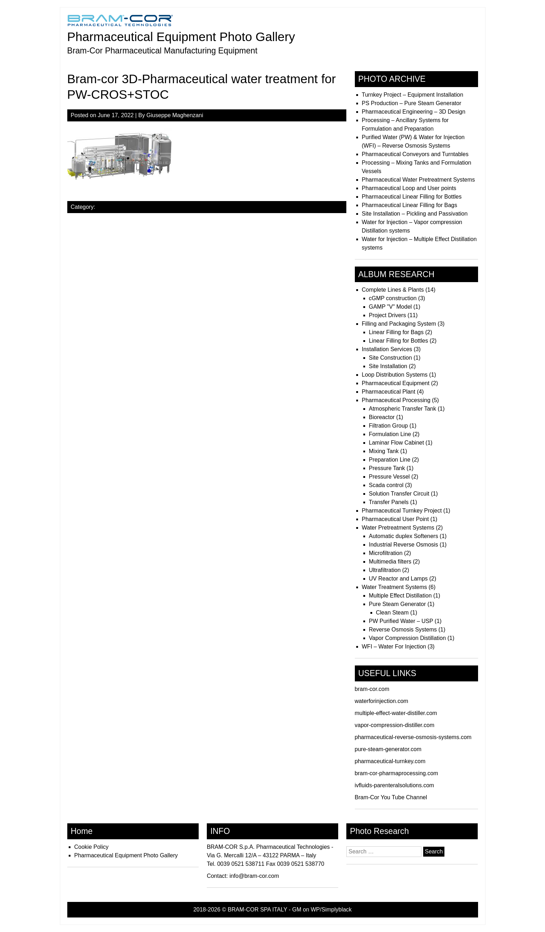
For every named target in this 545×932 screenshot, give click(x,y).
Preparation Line (389, 460)
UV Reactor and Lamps (398, 579)
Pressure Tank (387, 468)
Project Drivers (387, 315)
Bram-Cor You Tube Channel (391, 797)
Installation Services (387, 349)
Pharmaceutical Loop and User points (409, 188)
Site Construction (390, 358)
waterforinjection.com (381, 701)
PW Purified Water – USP (401, 621)
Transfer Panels (389, 502)
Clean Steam (392, 613)
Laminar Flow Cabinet (396, 443)
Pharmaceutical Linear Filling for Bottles (412, 197)
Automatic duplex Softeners (403, 536)
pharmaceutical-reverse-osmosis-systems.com (413, 737)
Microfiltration (386, 553)
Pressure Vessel (389, 477)
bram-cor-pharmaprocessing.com (396, 773)
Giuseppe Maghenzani (175, 115)
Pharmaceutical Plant (388, 392)
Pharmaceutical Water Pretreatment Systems (418, 180)
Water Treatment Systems (394, 587)
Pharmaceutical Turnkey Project (402, 511)
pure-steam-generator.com (388, 749)
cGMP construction (393, 298)
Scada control (386, 485)
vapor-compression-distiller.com (395, 725)
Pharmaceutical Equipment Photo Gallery (181, 37)
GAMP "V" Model (390, 307)
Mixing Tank (384, 451)
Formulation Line (390, 434)
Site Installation (388, 366)
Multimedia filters (390, 562)
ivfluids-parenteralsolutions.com (394, 785)
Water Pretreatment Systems (398, 528)
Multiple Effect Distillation (400, 596)
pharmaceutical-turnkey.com (390, 761)
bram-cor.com (372, 689)
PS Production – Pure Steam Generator (411, 103)
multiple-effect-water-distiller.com (396, 713)
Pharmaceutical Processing (396, 400)
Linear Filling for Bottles (398, 341)
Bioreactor (382, 417)
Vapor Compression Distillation (407, 638)
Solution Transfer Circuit (399, 494)
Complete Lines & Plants (393, 290)
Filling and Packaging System (399, 324)
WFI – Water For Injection (394, 647)
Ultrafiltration (385, 570)
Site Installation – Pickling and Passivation (415, 214)
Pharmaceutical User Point (395, 519)
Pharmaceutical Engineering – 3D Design (414, 112)
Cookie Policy (91, 847)
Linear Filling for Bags (396, 332)
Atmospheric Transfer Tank (402, 409)
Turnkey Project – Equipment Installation (413, 95)
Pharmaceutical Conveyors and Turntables (415, 154)
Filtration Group (388, 426)
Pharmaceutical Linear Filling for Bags (409, 205)
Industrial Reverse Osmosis (403, 545)
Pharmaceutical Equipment (396, 383)
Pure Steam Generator (397, 604)
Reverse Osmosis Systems (403, 630)
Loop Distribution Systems (395, 375)
